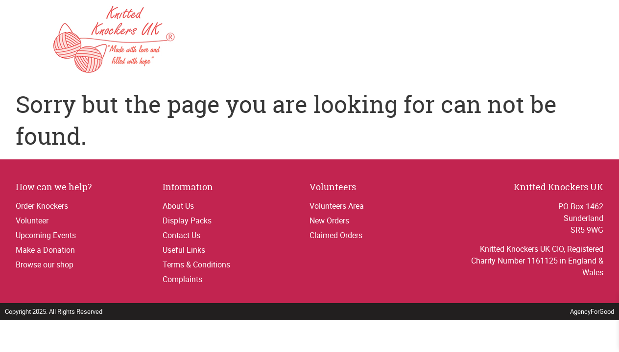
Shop (498, 40)
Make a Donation (45, 249)
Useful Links (184, 249)
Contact (531, 40)
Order (352, 40)
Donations (578, 40)
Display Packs (187, 220)
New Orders (329, 220)
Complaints (182, 279)
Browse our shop (44, 264)
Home (322, 40)
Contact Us (181, 235)
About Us (178, 205)
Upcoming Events (46, 235)
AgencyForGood (592, 311)
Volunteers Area (337, 205)
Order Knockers (42, 205)
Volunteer (32, 220)
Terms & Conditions (196, 264)
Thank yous (455, 40)
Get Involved (397, 40)
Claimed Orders (336, 235)
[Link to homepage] (77, 40)
